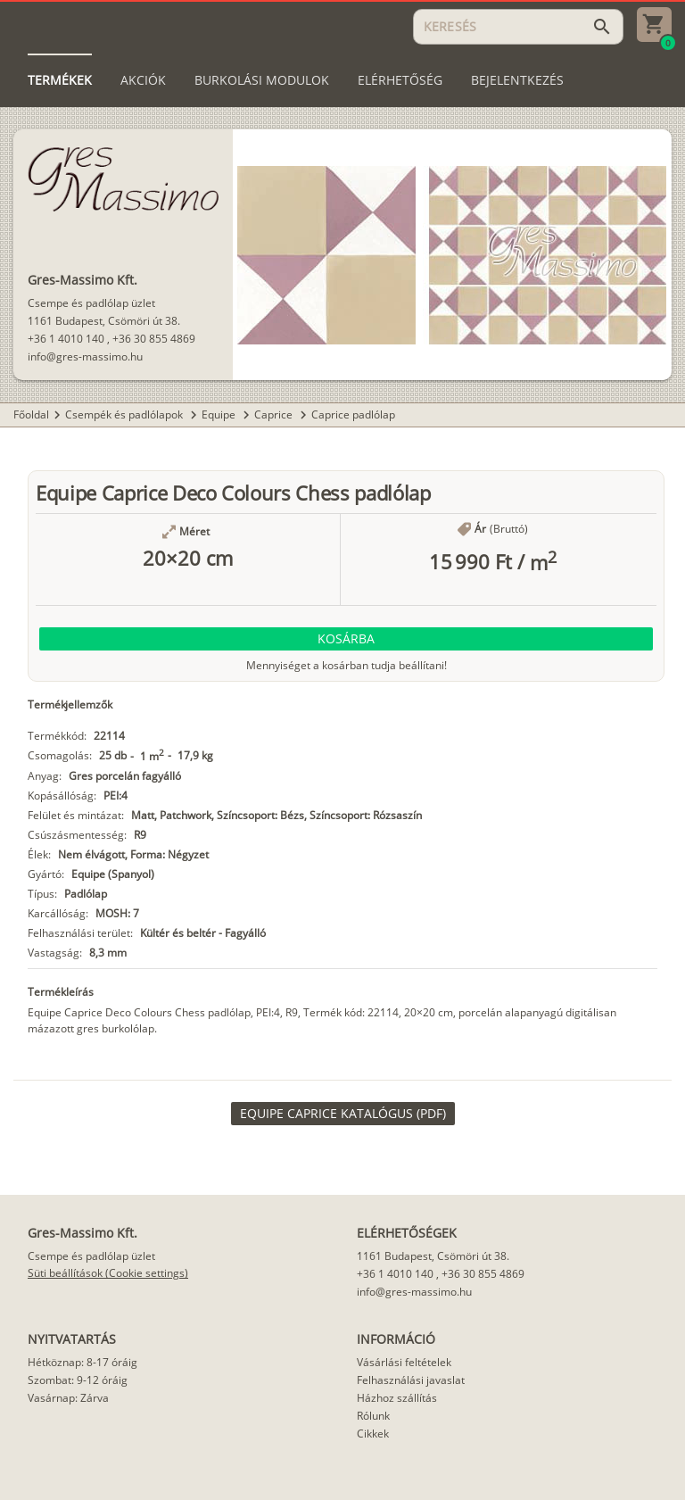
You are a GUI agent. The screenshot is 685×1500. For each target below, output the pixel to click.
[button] (346, 639)
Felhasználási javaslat (411, 1380)
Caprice (274, 414)
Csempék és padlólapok (125, 414)
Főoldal (31, 414)
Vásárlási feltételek (404, 1362)
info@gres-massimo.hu (85, 356)
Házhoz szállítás (397, 1397)
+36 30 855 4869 (153, 338)
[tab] (59, 80)
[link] (343, 1113)
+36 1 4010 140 (66, 338)
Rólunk (373, 1415)
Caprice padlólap (353, 414)
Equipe (220, 414)
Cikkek (373, 1433)
